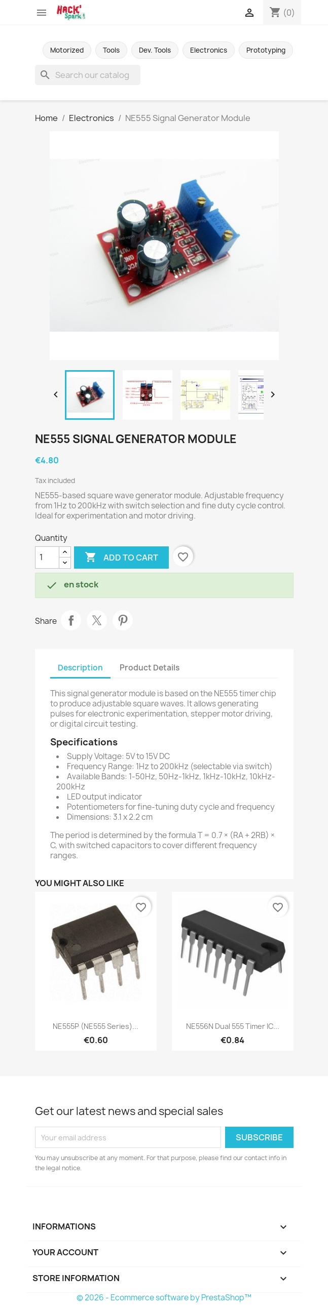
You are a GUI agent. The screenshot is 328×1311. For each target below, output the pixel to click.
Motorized (67, 50)
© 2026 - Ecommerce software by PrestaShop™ (164, 1297)
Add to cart (121, 557)
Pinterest (123, 620)
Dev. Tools (155, 50)
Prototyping (265, 50)
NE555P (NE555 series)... (95, 1026)
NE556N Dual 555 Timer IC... (232, 1026)
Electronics (208, 50)
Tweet (97, 620)
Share (71, 620)
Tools (111, 50)
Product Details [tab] (149, 667)
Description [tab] (80, 667)
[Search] (87, 75)
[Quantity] (47, 557)
